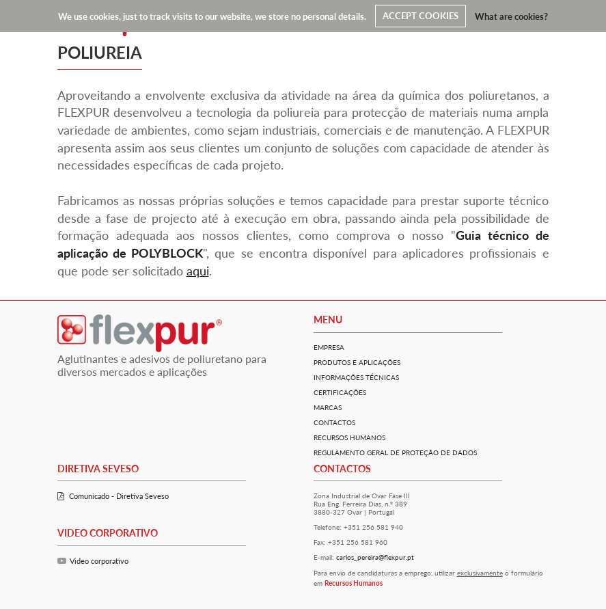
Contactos (334, 422)
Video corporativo (92, 560)
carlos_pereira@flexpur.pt (375, 557)
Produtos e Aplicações (357, 362)
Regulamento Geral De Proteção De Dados (395, 452)
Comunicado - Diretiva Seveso (113, 495)
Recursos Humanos (349, 437)
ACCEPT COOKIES (420, 15)
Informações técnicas (356, 377)
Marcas (328, 407)
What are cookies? (511, 15)
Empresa (329, 347)
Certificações (340, 392)
